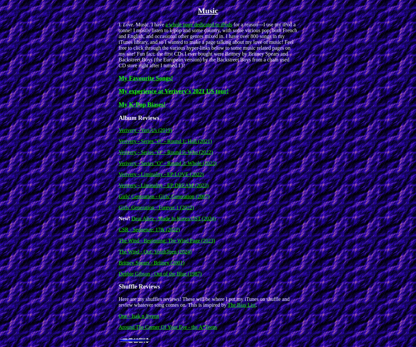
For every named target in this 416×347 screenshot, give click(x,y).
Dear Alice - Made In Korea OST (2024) (174, 218)
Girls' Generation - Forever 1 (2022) (156, 207)
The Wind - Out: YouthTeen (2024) (155, 251)
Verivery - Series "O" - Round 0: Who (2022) (166, 152)
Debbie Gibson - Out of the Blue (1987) (160, 273)
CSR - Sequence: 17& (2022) (149, 229)
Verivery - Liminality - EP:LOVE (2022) (161, 174)
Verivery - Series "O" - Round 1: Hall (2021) (165, 141)
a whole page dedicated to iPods (198, 24)
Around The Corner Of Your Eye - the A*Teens (168, 327)
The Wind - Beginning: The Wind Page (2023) (167, 240)
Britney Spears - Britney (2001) (152, 262)
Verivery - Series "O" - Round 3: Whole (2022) (168, 163)
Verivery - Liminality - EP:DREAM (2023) (164, 185)
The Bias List (241, 305)
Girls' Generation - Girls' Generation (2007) (164, 196)
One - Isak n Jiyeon (139, 316)
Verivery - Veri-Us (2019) (145, 130)
